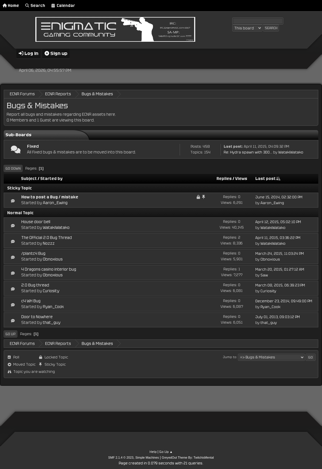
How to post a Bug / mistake (49, 196)
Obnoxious (53, 259)
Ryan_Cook (53, 306)
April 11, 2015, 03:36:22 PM (277, 237)
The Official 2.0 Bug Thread (46, 237)
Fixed (33, 146)
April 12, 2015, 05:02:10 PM (278, 222)
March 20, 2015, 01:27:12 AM (279, 269)
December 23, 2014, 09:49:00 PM (283, 301)
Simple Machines (147, 457)
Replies (224, 178)
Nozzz (49, 243)
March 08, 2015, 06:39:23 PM (280, 285)
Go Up (10, 334)
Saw (264, 275)
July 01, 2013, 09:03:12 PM (277, 316)
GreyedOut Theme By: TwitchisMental (188, 457)
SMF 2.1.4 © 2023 (120, 457)
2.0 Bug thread (35, 284)
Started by (51, 178)
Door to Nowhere (37, 316)
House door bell (35, 221)
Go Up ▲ (166, 451)
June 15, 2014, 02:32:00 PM (278, 197)
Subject (29, 178)
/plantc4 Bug (33, 253)
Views (241, 178)
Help (153, 451)
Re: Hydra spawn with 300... (248, 152)
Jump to (229, 357)
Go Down (13, 168)
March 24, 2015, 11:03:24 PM (279, 253)
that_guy (51, 322)
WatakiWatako (290, 152)
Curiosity (51, 290)
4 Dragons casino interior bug (48, 269)
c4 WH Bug (31, 300)
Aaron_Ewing (55, 202)
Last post (268, 178)
